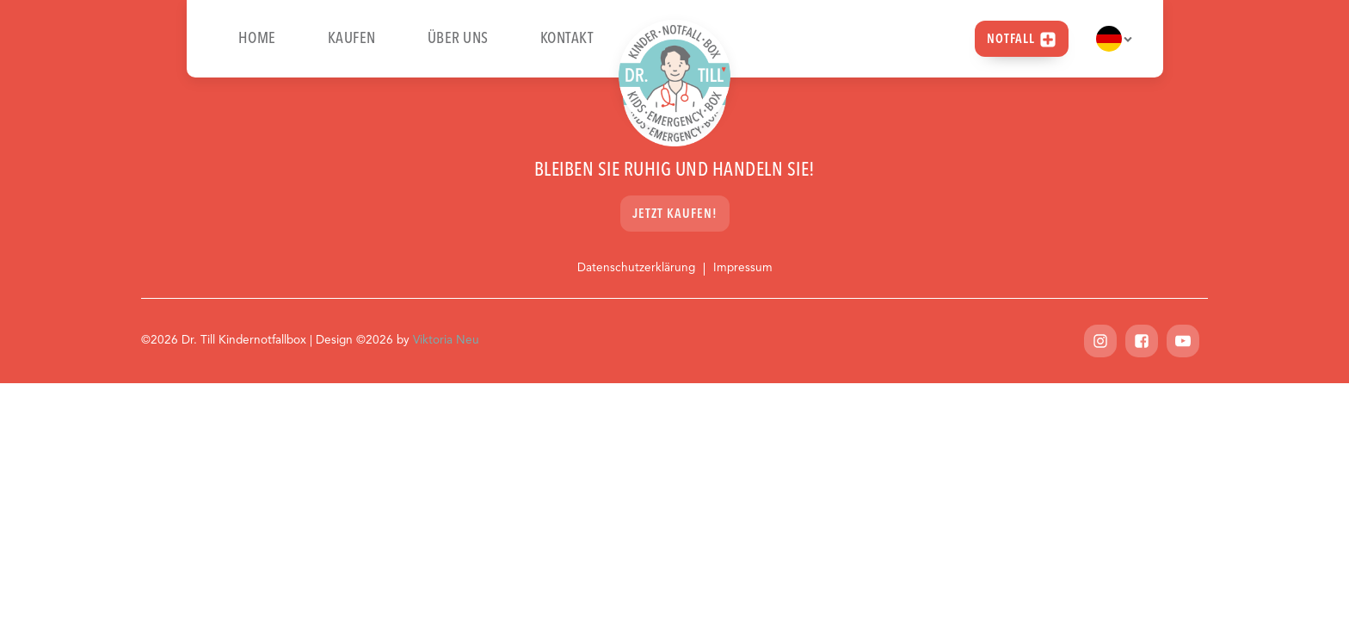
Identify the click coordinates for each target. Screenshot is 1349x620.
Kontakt (567, 38)
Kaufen (352, 38)
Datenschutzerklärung (636, 268)
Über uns (458, 38)
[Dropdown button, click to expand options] (1114, 39)
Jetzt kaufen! (675, 214)
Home (257, 38)
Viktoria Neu (446, 340)
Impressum (743, 268)
